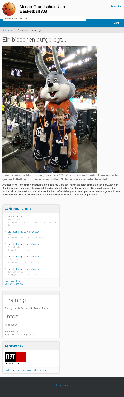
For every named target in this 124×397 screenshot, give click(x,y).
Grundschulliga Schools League (23, 231)
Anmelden (116, 6)
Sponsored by (14, 346)
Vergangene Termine (14, 281)
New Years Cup (15, 216)
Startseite (7, 30)
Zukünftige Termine (18, 208)
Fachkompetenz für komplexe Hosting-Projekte (25, 370)
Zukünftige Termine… (14, 284)
